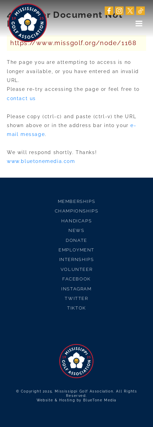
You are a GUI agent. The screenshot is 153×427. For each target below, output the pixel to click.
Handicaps (76, 220)
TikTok (76, 308)
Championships (77, 211)
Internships (76, 259)
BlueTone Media (99, 400)
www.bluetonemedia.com (41, 161)
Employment (76, 249)
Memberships (76, 201)
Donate (76, 240)
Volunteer (76, 269)
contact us (21, 98)
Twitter (76, 298)
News (76, 230)
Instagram (76, 288)
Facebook (76, 278)
